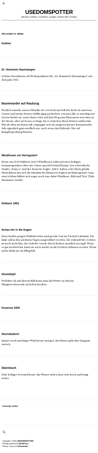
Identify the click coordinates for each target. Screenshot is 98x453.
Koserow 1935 (11, 307)
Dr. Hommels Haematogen (18, 69)
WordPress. (24, 444)
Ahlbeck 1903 (10, 203)
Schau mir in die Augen (17, 229)
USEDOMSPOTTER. (25, 441)
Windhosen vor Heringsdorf (19, 155)
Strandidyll (9, 274)
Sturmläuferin (10, 334)
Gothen (6, 43)
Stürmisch (9, 367)
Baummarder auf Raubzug (20, 103)
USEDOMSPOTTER (49, 12)
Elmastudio (23, 446)
